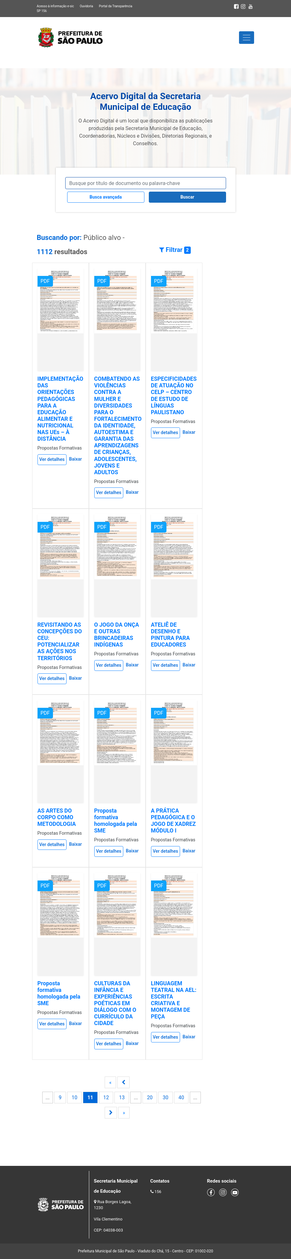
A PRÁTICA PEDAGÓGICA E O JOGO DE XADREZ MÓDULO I (173, 821)
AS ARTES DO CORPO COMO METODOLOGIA (57, 817)
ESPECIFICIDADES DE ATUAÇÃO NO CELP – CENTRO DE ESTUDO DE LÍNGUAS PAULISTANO (174, 395)
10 (74, 1098)
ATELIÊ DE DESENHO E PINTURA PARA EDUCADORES (170, 635)
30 (165, 1098)
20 (150, 1098)
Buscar (187, 197)
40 (181, 1098)
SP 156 (42, 11)
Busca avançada (106, 197)
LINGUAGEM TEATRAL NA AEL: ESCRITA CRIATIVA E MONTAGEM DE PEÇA (173, 1000)
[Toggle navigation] (246, 37)
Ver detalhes (52, 459)
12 (106, 1098)
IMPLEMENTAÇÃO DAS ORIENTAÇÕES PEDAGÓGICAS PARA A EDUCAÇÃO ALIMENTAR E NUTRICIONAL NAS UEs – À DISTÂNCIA (61, 409)
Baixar (75, 459)
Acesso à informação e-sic (55, 6)
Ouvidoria (86, 6)
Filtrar (175, 250)
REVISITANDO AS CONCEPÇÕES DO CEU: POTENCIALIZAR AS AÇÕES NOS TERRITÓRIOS (60, 641)
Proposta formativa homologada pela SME (115, 821)
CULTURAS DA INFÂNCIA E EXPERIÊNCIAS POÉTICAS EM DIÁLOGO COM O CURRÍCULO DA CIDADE (115, 1003)
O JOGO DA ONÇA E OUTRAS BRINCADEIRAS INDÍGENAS (116, 635)
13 (122, 1098)
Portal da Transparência (115, 6)
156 (157, 1191)
